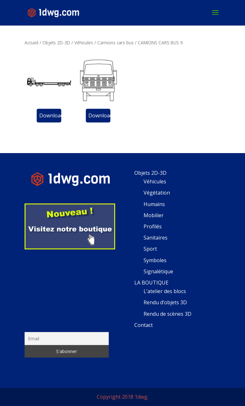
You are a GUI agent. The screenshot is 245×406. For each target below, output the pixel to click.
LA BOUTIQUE (151, 282)
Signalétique (158, 271)
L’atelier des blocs (165, 291)
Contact (143, 324)
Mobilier (154, 215)
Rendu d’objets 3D (165, 302)
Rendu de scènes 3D (167, 313)
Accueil (31, 43)
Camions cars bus (115, 43)
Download (50, 115)
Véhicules (83, 43)
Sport (150, 248)
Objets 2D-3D (56, 43)
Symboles (155, 260)
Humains (154, 204)
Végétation (157, 192)
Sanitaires (155, 237)
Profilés (153, 226)
